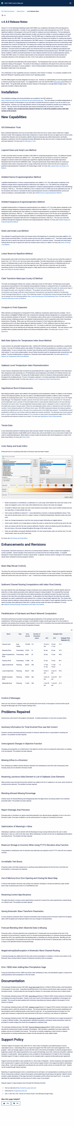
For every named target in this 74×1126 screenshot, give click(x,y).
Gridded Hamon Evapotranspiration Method (48, 193)
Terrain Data (26, 437)
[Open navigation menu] (70, 3)
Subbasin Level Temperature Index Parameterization (44, 379)
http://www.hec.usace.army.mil (26, 1088)
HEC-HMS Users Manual (13, 3)
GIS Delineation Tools (29, 141)
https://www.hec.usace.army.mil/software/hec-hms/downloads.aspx (22, 100)
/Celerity (41, 604)
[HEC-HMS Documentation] (2, 3)
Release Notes (20, 11)
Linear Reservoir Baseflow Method (14, 269)
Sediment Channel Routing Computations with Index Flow (21, 604)
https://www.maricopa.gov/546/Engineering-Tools (42, 296)
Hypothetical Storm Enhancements (51, 416)
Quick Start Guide (58, 82)
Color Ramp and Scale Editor (18, 538)
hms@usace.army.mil (20, 1091)
